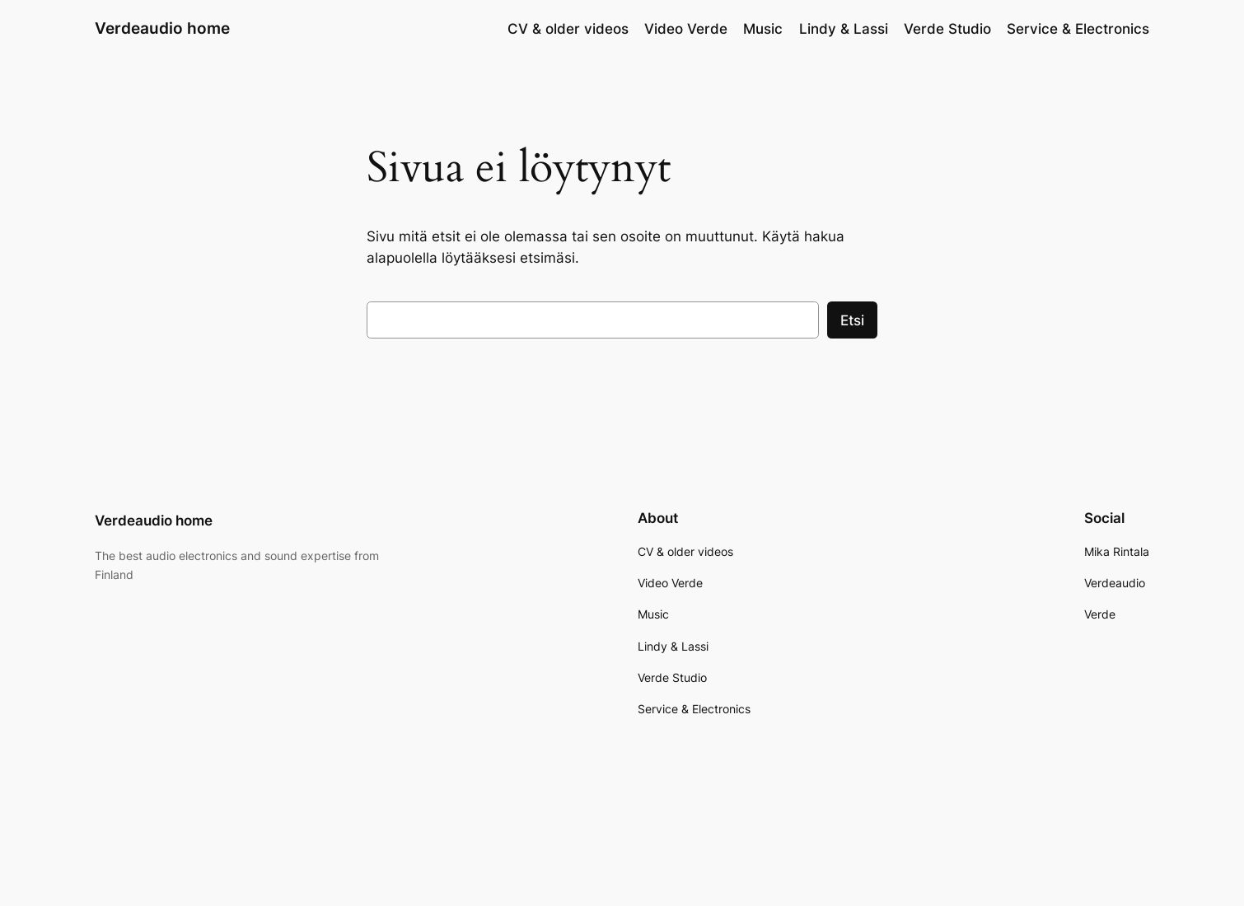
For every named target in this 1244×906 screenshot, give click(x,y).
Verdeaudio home (162, 28)
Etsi (852, 320)
